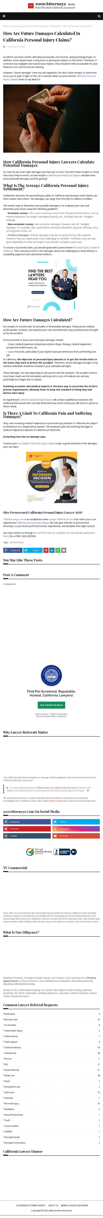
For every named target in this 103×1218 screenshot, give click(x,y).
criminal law (52, 1053)
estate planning (52, 1069)
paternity (52, 1097)
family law (52, 1075)
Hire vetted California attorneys (53, 800)
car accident (52, 1025)
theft (52, 1120)
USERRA (52, 1131)
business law (52, 1019)
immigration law (52, 1086)
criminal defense (52, 1047)
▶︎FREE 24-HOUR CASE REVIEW (74, 1205)
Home (6, 26)
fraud (52, 1081)
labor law (52, 1092)
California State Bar (17, 777)
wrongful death (52, 1137)
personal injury (17, 26)
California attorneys (41, 921)
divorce (52, 1058)
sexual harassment (52, 1114)
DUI (52, 1064)
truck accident (52, 1125)
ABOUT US (53, 1205)
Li (4, 46)
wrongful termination (52, 1142)
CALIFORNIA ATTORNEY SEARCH (30, 1205)
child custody (52, 1036)
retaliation (52, 1109)
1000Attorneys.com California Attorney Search (56, 787)
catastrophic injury (52, 1030)
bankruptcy (52, 1013)
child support (52, 1041)
